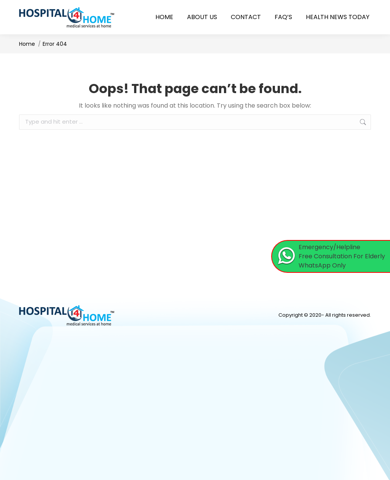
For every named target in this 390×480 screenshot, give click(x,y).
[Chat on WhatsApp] (331, 256)
